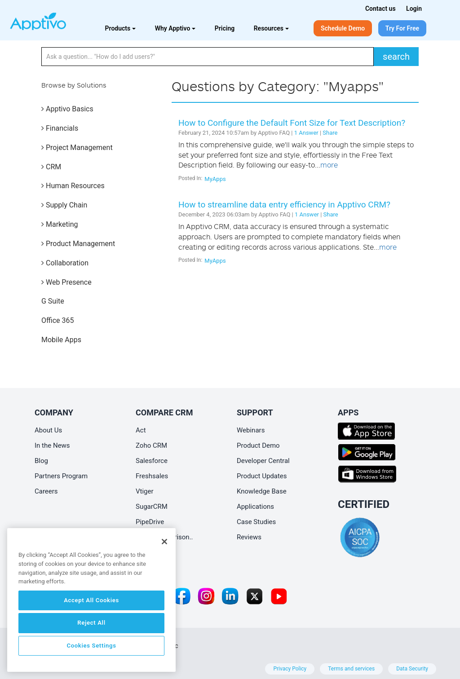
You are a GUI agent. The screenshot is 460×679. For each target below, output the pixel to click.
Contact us (380, 8)
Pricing (224, 28)
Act (141, 430)
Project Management (77, 147)
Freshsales (152, 476)
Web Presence (66, 282)
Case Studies (256, 522)
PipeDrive (150, 522)
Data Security (412, 669)
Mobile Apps (61, 339)
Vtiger (145, 491)
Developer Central (263, 461)
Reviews (249, 537)
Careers (46, 491)
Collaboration (64, 263)
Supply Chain (64, 205)
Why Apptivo (175, 28)
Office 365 (57, 320)
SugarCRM (152, 507)
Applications (255, 507)
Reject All (91, 622)
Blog (41, 461)
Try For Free (402, 28)
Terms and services (351, 669)
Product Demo (258, 445)
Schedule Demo (343, 28)
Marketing (59, 224)
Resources (271, 28)
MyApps (215, 179)
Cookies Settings (91, 645)
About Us (48, 430)
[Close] (164, 541)
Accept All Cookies (91, 600)
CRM (51, 167)
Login (414, 8)
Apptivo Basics (67, 109)
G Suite (52, 301)
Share (330, 132)
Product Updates (262, 476)
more (329, 164)
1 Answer (306, 132)
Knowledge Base (262, 491)
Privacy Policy (289, 669)
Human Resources (73, 185)
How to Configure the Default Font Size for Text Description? (291, 123)
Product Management (78, 243)
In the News (52, 445)
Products (120, 28)
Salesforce (152, 461)
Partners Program (61, 476)
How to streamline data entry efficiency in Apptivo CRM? (284, 204)
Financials (59, 128)
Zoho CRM (151, 445)
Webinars (251, 430)
